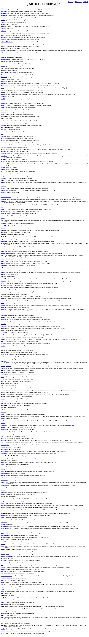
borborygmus (44, 462)
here (73, 425)
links (26, 509)
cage (20, 505)
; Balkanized (7, 41)
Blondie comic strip (66, 339)
